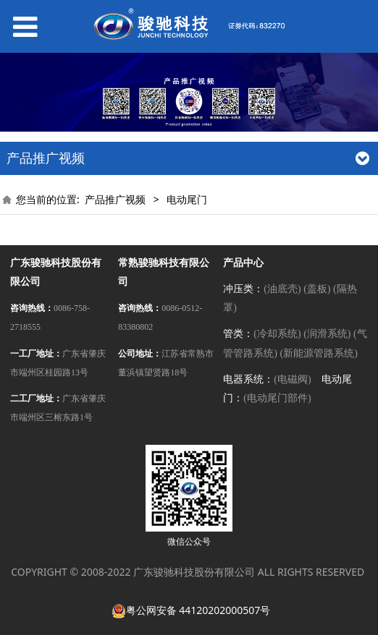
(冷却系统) (277, 333)
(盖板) (316, 289)
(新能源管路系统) (318, 353)
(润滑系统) (326, 333)
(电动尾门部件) (277, 398)
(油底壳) (282, 289)
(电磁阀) (292, 379)
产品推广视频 (115, 199)
